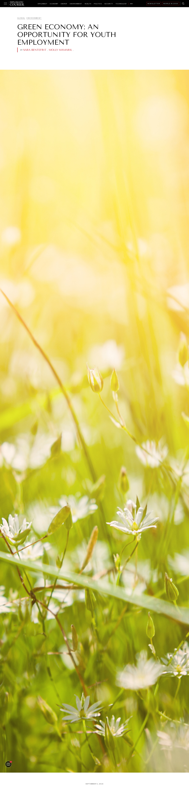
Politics (98, 4)
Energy (64, 4)
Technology (121, 4)
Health (88, 4)
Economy (54, 4)
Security (108, 4)
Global (21, 18)
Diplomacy (42, 4)
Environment (76, 4)
